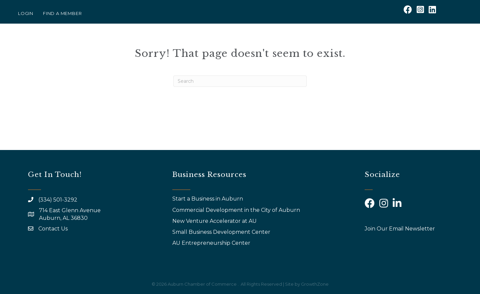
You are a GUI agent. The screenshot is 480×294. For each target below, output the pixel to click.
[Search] (240, 81)
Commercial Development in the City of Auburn (236, 210)
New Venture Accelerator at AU (215, 221)
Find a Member (62, 13)
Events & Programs (254, 42)
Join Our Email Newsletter (400, 228)
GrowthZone (315, 284)
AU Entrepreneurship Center (212, 243)
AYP (342, 42)
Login (25, 13)
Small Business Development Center (222, 232)
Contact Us (53, 228)
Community (423, 42)
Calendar (376, 42)
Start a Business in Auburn (207, 199)
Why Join (313, 42)
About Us (194, 42)
